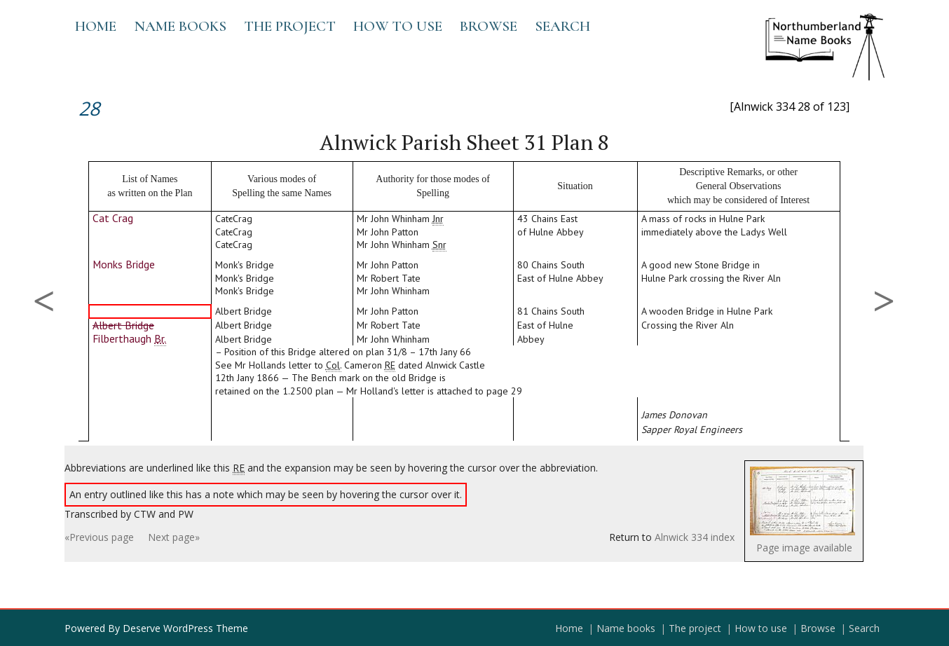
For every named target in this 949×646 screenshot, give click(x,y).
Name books (180, 26)
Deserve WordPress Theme (185, 628)
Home (95, 26)
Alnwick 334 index (695, 537)
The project (290, 26)
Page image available (804, 547)
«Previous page (99, 537)
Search (562, 26)
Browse (488, 26)
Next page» (174, 537)
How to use (397, 26)
